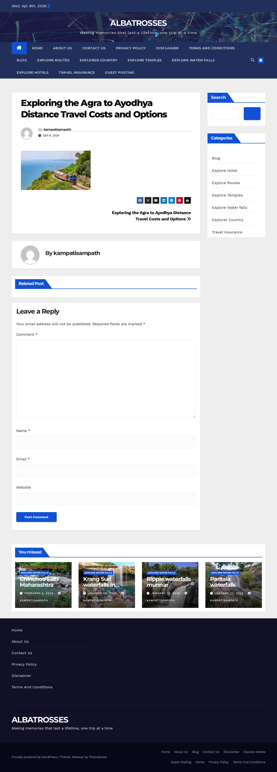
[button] (252, 60)
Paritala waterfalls (223, 582)
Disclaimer (167, 48)
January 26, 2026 (166, 593)
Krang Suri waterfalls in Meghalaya (99, 585)
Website (23, 487)
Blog (22, 60)
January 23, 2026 (230, 593)
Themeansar (98, 757)
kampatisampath (57, 129)
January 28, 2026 (103, 593)
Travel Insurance (77, 72)
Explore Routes (53, 60)
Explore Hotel (224, 170)
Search (218, 97)
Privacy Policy (131, 48)
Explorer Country (98, 60)
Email (23, 459)
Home (37, 48)
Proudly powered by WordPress (35, 757)
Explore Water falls (193, 60)
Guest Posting (120, 72)
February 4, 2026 (39, 593)
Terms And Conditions (212, 48)
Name (23, 430)
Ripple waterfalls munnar (169, 582)
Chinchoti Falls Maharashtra (39, 582)
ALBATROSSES (138, 23)
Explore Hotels (33, 72)
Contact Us (94, 48)
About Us (62, 48)
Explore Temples (145, 60)
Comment (26, 334)
